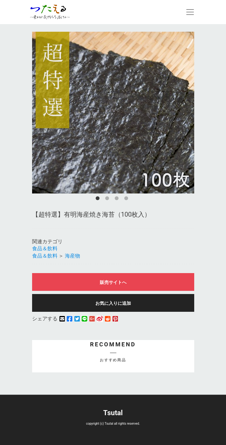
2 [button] (108, 199)
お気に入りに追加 (113, 303)
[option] (113, 112)
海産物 (72, 256)
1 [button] (99, 199)
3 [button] (118, 199)
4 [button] (127, 199)
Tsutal (113, 413)
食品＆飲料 (45, 248)
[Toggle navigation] (190, 12)
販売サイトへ (113, 282)
